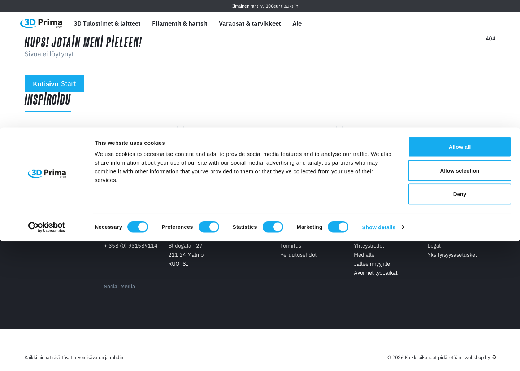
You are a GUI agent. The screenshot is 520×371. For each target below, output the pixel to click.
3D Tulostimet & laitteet (107, 23)
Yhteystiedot (369, 252)
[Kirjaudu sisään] (473, 23)
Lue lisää (52, 181)
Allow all (460, 276)
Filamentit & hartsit (179, 23)
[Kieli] (439, 23)
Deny (460, 323)
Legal (434, 252)
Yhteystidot (118, 232)
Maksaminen (295, 243)
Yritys (361, 232)
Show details (379, 357)
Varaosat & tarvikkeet (250, 23)
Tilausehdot (442, 243)
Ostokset (291, 232)
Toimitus (290, 252)
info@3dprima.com (127, 243)
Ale (297, 23)
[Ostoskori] (490, 23)
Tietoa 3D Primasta (377, 243)
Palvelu (437, 232)
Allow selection (459, 300)
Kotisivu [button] (55, 83)
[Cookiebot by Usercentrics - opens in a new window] (46, 357)
